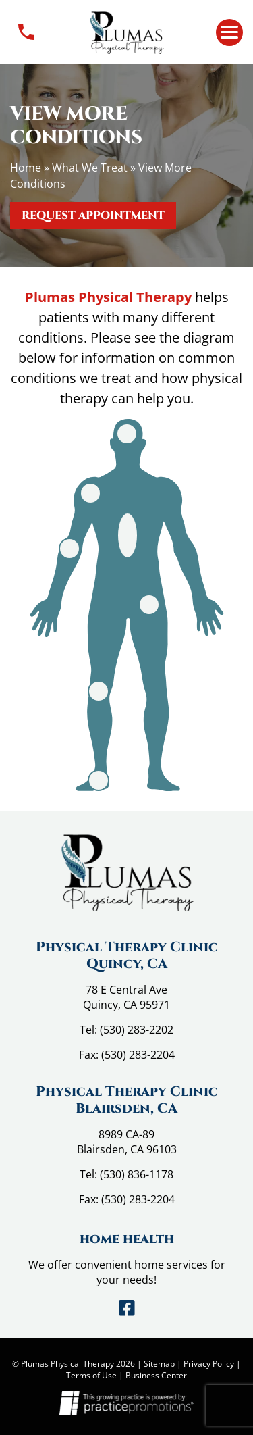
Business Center (156, 1375)
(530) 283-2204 (138, 1054)
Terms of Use (91, 1375)
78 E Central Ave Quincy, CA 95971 (126, 997)
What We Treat (90, 167)
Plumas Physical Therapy (108, 297)
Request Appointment (93, 215)
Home (25, 167)
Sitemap (159, 1363)
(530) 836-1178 (136, 1174)
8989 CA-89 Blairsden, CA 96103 (127, 1142)
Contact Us (26, 32)
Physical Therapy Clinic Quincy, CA (127, 955)
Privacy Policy (209, 1363)
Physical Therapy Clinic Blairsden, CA (127, 1100)
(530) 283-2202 (136, 1029)
